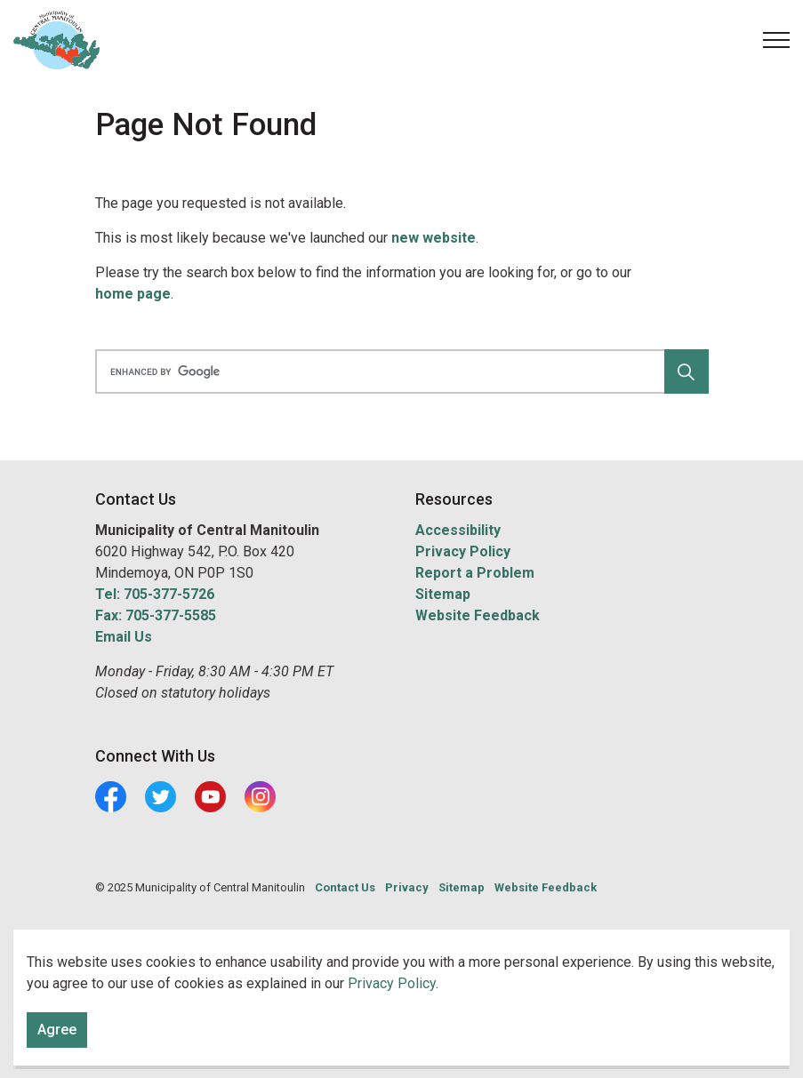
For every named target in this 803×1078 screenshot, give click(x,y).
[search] (399, 371)
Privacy (407, 887)
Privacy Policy (462, 551)
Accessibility (458, 530)
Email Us (123, 636)
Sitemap (442, 594)
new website (433, 237)
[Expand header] (776, 40)
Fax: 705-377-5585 (155, 615)
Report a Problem (474, 572)
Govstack (177, 940)
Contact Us (345, 887)
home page (133, 293)
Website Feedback (477, 615)
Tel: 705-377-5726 (154, 594)
